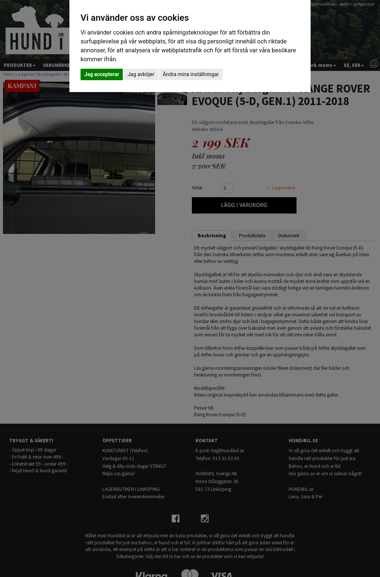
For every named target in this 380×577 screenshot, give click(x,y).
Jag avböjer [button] (141, 74)
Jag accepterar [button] (101, 74)
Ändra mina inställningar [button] (191, 74)
